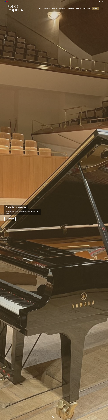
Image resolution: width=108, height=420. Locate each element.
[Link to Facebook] (99, 1)
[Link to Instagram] (102, 1)
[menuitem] (40, 8)
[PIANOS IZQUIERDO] (15, 8)
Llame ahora (10, 219)
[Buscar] (102, 8)
